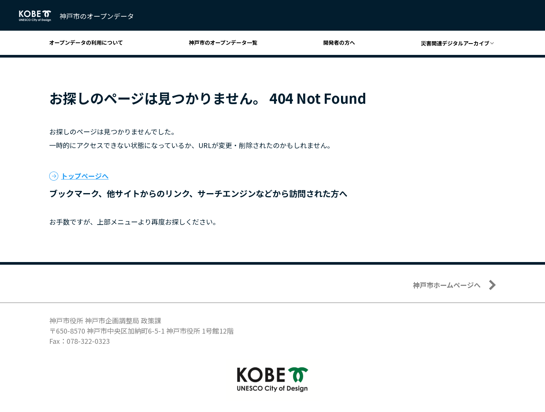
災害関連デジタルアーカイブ (455, 43)
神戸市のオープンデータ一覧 (223, 42)
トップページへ (85, 176)
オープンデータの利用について (86, 42)
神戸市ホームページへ (447, 285)
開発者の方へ (339, 42)
